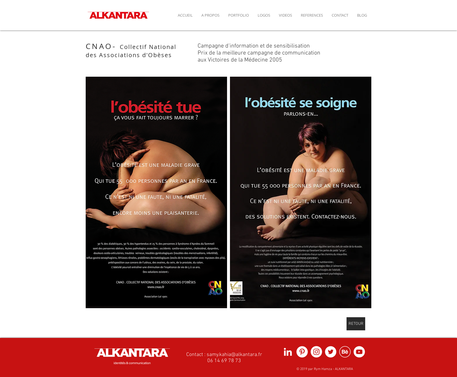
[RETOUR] (356, 323)
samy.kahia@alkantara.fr (234, 355)
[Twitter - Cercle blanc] (330, 351)
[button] (156, 192)
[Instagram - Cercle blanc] (316, 351)
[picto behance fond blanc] (345, 351)
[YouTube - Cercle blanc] (359, 351)
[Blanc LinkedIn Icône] (287, 351)
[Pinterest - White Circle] (302, 351)
